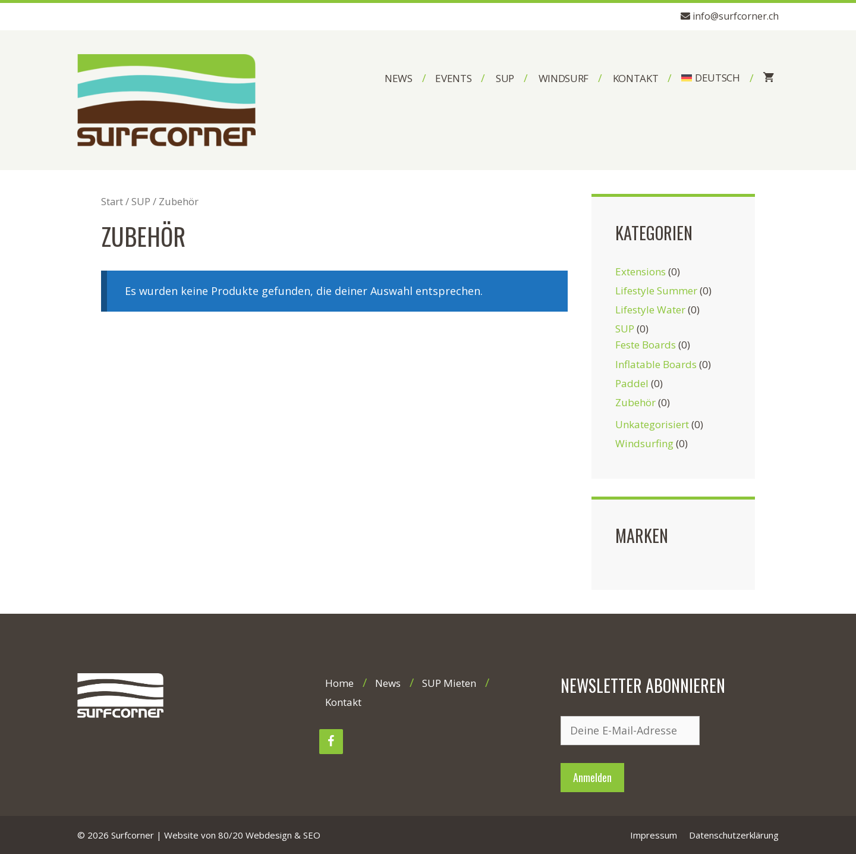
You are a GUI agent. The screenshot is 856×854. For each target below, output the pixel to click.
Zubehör (635, 402)
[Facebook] (331, 741)
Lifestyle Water (650, 309)
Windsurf (563, 78)
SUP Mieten (449, 683)
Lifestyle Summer (656, 290)
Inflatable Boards (656, 364)
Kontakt (636, 78)
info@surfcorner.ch (736, 16)
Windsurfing (644, 443)
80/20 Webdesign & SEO (269, 835)
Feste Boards (645, 344)
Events (453, 78)
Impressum (653, 835)
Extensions (640, 271)
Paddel (632, 383)
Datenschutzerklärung (734, 835)
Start (112, 201)
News (399, 78)
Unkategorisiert (652, 424)
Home (339, 683)
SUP (505, 78)
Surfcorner (132, 835)
